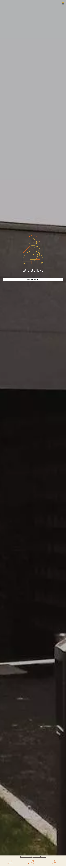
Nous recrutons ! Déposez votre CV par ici (33, 857)
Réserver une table (33, 279)
